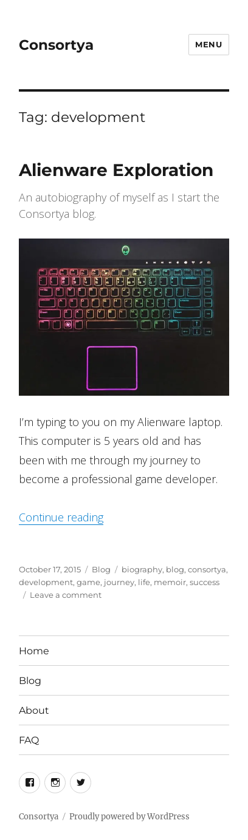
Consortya (56, 44)
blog (175, 569)
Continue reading (61, 517)
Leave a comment (66, 595)
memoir (170, 582)
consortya (207, 569)
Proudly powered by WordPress (129, 816)
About (34, 710)
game (88, 582)
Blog (101, 569)
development (46, 582)
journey (119, 582)
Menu (208, 44)
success (204, 582)
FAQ (29, 740)
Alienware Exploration (116, 170)
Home (34, 651)
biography (142, 569)
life (144, 582)
